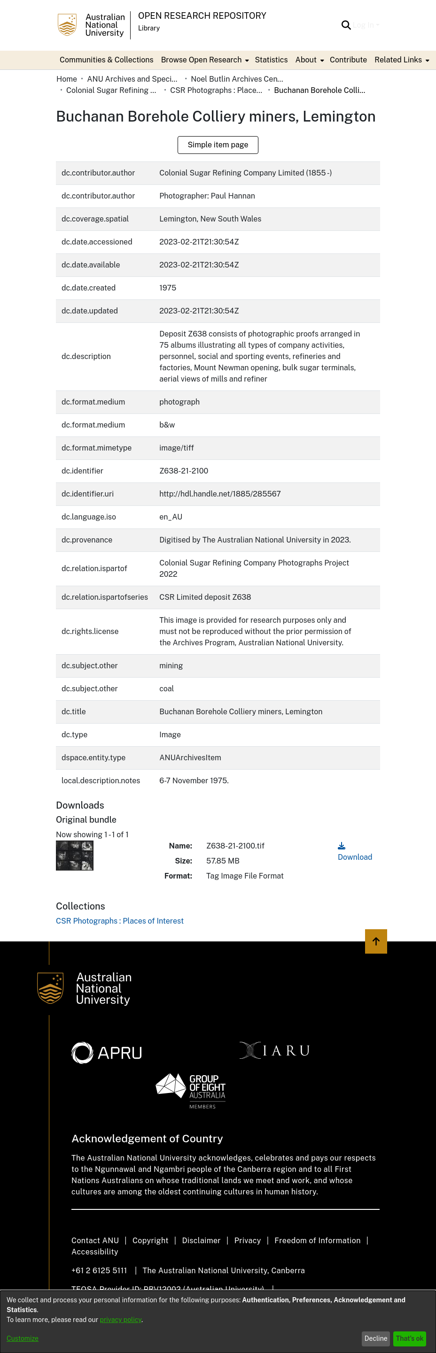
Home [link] (66, 79)
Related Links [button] (398, 59)
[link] (120, 921)
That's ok (410, 1338)
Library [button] (149, 28)
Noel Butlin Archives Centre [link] (238, 79)
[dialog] (218, 1322)
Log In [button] (364, 25)
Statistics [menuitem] (271, 59)
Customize (23, 1338)
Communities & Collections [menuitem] (107, 59)
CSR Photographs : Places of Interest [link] (217, 90)
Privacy (247, 1240)
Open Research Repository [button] (202, 16)
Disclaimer (201, 1240)
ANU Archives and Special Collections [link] (134, 79)
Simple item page (217, 144)
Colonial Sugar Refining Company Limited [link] (113, 90)
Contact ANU (95, 1240)
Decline (376, 1338)
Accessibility (94, 1251)
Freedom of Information (317, 1240)
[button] (346, 25)
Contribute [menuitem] (348, 59)
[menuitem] (204, 60)
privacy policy (120, 1319)
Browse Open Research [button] (201, 59)
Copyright (150, 1240)
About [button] (306, 59)
